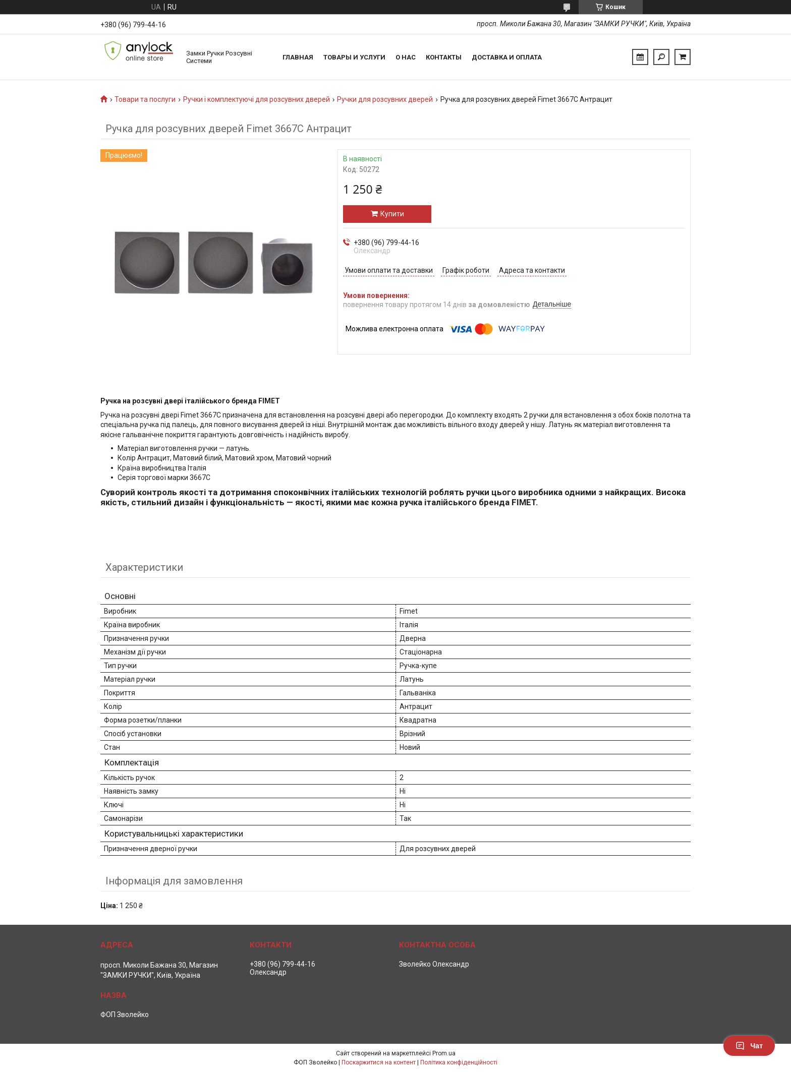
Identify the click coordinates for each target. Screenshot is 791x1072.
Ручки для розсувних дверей (385, 99)
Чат (749, 1045)
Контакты (444, 57)
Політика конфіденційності (458, 1062)
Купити (392, 214)
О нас (406, 57)
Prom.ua (444, 1053)
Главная (297, 57)
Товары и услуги (354, 57)
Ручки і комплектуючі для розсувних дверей (256, 99)
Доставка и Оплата (507, 57)
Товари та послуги (145, 99)
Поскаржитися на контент (379, 1062)
